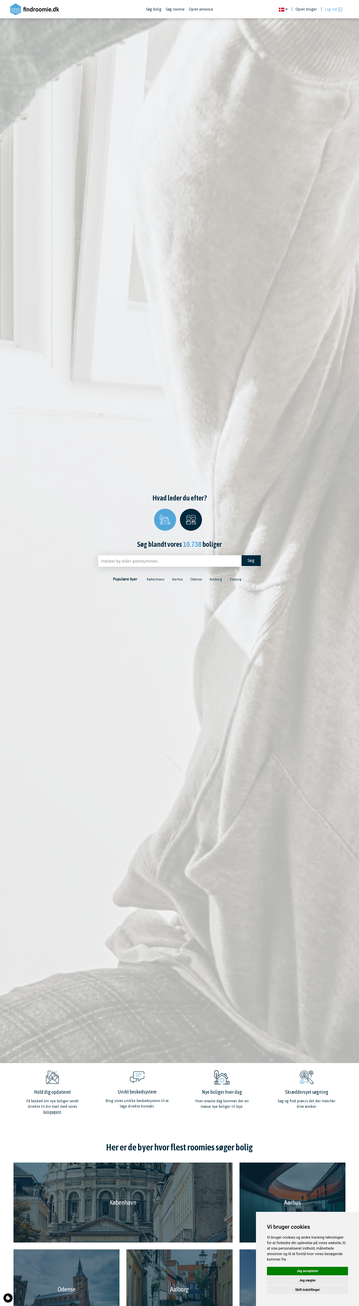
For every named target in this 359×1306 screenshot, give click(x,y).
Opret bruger (306, 9)
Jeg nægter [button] (307, 1280)
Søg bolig (153, 9)
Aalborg (217, 580)
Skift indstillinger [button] (307, 1290)
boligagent (52, 1112)
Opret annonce (201, 9)
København (152, 580)
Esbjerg (239, 580)
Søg (250, 561)
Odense (196, 580)
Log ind (333, 9)
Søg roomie (175, 9)
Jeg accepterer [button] (307, 1271)
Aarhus (175, 580)
